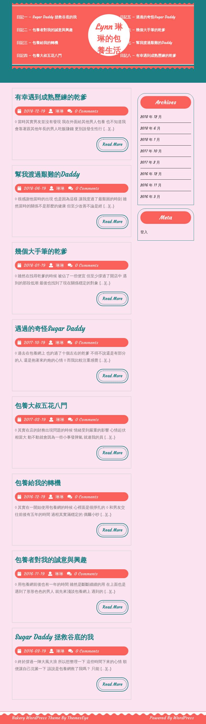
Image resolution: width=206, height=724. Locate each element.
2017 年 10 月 (151, 151)
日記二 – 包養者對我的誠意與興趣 (44, 29)
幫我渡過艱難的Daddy (47, 174)
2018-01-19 (34, 265)
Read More (114, 145)
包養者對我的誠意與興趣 (51, 560)
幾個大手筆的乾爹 (41, 251)
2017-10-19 (34, 342)
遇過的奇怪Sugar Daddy (50, 329)
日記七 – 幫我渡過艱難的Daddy (146, 42)
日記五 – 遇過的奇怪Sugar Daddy (147, 17)
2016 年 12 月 (151, 174)
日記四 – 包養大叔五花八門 (39, 55)
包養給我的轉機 (38, 483)
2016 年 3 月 (150, 196)
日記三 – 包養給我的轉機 (37, 42)
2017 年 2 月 (150, 162)
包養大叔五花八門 (41, 406)
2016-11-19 (34, 573)
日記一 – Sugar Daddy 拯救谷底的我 (46, 17)
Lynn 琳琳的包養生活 (109, 38)
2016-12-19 (34, 496)
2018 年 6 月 (150, 128)
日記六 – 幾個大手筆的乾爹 (142, 29)
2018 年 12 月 (151, 116)
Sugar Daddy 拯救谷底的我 (54, 637)
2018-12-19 (34, 111)
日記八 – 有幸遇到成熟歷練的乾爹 (148, 55)
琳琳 (59, 111)
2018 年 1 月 (150, 139)
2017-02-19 (35, 419)
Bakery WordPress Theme (36, 717)
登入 (144, 232)
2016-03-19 (35, 651)
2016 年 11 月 (151, 185)
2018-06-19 (35, 188)
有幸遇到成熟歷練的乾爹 (51, 97)
